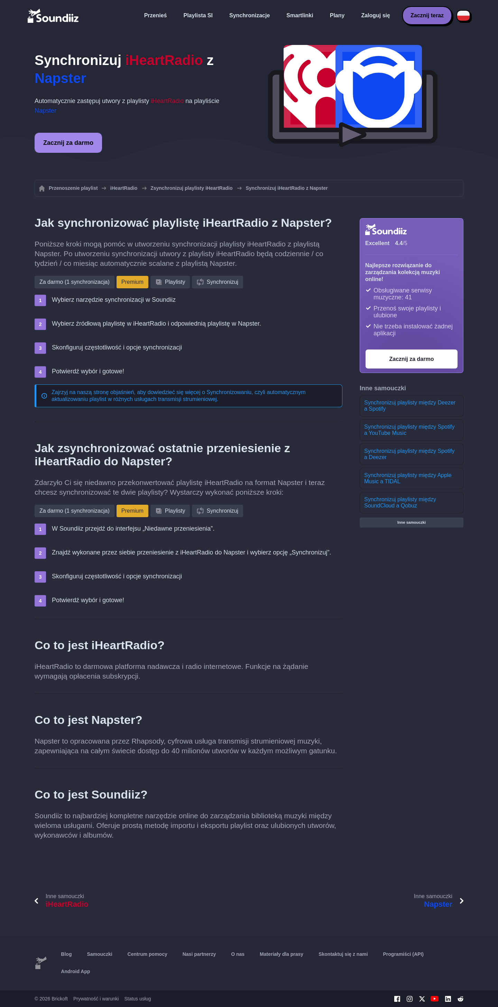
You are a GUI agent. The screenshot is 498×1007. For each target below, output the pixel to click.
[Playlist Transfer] (54, 16)
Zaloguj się (375, 15)
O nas (238, 954)
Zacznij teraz (427, 15)
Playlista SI (198, 15)
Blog (66, 954)
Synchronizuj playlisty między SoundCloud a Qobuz (400, 502)
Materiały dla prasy (281, 954)
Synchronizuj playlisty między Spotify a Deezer (409, 454)
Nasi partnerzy (199, 954)
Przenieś (155, 15)
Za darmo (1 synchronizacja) (74, 282)
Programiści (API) (403, 954)
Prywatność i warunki (96, 998)
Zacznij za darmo (68, 142)
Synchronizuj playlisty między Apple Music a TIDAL (408, 478)
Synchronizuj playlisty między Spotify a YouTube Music (409, 430)
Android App (75, 971)
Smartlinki (299, 15)
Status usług (137, 998)
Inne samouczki (411, 522)
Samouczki (99, 954)
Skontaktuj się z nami (343, 954)
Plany (337, 15)
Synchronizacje (249, 15)
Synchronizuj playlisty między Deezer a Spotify (409, 406)
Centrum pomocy (147, 954)
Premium (132, 282)
